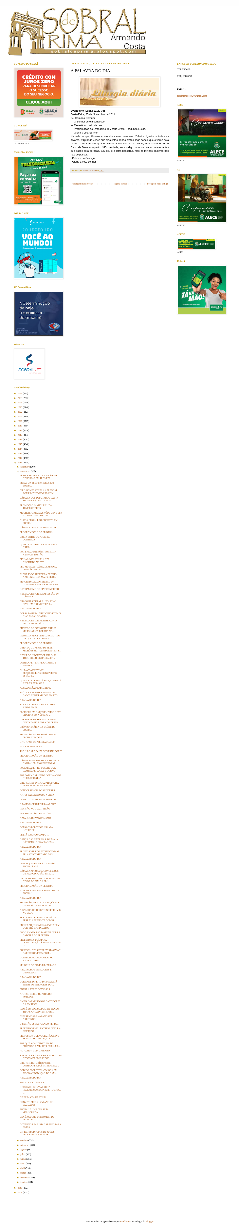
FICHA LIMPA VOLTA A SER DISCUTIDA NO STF (34, 560)
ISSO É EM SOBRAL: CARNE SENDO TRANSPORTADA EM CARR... (39, 1010)
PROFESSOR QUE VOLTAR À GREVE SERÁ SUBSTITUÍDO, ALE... (39, 1037)
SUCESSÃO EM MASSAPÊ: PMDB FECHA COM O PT (38, 736)
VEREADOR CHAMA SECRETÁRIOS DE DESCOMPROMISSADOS (41, 1057)
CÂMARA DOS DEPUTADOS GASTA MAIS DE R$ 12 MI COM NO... (39, 499)
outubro (24, 1140)
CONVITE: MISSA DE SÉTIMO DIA (38, 799)
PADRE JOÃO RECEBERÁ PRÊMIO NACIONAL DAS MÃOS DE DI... (38, 575)
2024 (20, 402)
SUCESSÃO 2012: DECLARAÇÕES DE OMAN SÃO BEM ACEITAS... (40, 904)
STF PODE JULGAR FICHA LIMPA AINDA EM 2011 (38, 706)
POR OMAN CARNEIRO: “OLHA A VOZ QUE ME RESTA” (40, 776)
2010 (20, 1187)
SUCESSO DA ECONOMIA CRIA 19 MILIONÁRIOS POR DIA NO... (38, 629)
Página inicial (120, 183)
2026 (20, 393)
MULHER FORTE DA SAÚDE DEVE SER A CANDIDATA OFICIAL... (41, 514)
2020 (20, 421)
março (23, 1172)
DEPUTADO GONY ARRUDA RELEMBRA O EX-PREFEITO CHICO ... (40, 1090)
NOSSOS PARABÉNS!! (31, 746)
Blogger (149, 1221)
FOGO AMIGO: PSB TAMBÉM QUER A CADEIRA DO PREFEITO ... (40, 933)
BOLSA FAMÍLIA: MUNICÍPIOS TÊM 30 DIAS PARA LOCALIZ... (40, 614)
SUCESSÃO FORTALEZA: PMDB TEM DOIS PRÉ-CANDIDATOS (40, 926)
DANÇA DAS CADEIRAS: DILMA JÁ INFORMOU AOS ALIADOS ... (39, 840)
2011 (20, 462)
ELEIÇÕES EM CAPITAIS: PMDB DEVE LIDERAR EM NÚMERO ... (40, 713)
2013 (20, 453)
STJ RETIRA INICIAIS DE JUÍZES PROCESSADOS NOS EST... (37, 1133)
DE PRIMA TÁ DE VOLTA (33, 1097)
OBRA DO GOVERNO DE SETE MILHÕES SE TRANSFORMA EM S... (40, 649)
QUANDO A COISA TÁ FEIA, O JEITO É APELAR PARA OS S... (40, 682)
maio (23, 1163)
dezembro (25, 466)
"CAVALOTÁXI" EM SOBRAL (35, 687)
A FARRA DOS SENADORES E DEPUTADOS (35, 971)
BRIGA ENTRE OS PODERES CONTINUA (35, 538)
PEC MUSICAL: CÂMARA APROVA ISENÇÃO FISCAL (38, 568)
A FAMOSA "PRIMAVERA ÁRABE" (38, 804)
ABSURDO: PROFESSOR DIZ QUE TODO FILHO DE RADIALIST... (38, 656)
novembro (25, 471)
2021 (20, 416)
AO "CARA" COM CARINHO (35, 1050)
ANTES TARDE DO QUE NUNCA (37, 794)
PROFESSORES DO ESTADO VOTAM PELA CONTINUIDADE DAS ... (39, 852)
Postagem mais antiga (157, 183)
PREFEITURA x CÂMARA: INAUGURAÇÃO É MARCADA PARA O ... (41, 942)
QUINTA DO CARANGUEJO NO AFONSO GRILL (36, 959)
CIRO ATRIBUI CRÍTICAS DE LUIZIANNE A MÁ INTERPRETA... (39, 1064)
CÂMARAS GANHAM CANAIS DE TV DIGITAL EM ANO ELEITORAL (40, 762)
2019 (20, 425)
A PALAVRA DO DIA (30, 608)
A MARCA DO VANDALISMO (35, 818)
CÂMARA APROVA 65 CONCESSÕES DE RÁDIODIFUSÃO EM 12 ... (39, 872)
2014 (20, 448)
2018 (20, 430)
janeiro (24, 1182)
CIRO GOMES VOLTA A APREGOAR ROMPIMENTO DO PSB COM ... (39, 491)
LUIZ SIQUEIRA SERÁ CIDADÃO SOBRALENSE (37, 865)
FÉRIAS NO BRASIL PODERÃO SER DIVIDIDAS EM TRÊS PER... (39, 477)
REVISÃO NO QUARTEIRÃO (35, 808)
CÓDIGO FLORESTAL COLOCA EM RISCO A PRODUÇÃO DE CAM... (38, 1071)
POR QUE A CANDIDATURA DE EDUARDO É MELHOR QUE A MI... (40, 1044)
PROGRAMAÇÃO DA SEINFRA (36, 532)
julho (23, 1154)
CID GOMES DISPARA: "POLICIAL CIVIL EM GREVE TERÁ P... (38, 602)
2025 (20, 398)
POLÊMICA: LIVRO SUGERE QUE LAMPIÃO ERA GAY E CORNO (38, 769)
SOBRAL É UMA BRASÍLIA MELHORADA (34, 1110)
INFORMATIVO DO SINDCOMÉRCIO (39, 589)
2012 (20, 458)
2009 (20, 1192)
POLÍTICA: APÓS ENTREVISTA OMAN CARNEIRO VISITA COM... (40, 951)
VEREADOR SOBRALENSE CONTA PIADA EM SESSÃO (38, 622)
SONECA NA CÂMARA (32, 1082)
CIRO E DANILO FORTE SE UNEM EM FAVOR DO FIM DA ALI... (40, 880)
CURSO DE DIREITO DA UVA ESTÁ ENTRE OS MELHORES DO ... (38, 983)
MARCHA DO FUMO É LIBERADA (38, 965)
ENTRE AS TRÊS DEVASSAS (35, 989)
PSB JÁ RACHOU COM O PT (34, 834)
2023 (20, 407)
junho (23, 1159)
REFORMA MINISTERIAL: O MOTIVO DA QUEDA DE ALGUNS (40, 637)
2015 (20, 444)
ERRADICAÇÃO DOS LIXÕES (35, 813)
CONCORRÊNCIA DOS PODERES (37, 790)
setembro (25, 1145)
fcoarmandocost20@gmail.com (192, 95)
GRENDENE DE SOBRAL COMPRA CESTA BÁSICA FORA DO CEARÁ (39, 721)
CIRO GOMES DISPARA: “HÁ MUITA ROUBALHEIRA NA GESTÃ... (39, 784)
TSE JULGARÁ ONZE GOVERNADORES (41, 751)
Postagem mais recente (82, 183)
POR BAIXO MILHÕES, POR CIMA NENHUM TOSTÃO (38, 553)
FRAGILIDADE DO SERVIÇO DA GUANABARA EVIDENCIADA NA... (40, 583)
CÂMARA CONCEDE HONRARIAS (38, 527)
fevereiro (24, 1177)
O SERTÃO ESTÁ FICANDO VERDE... (39, 1023)
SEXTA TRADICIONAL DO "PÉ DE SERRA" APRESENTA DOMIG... (38, 919)
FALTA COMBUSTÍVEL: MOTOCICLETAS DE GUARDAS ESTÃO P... (38, 673)
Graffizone (125, 1221)
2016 (20, 439)
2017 (20, 435)
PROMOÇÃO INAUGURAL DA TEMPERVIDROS (36, 506)
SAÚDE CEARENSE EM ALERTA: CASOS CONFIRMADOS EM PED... (39, 694)
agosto (23, 1149)
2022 (20, 411)
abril (22, 1168)
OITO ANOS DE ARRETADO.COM (37, 742)
